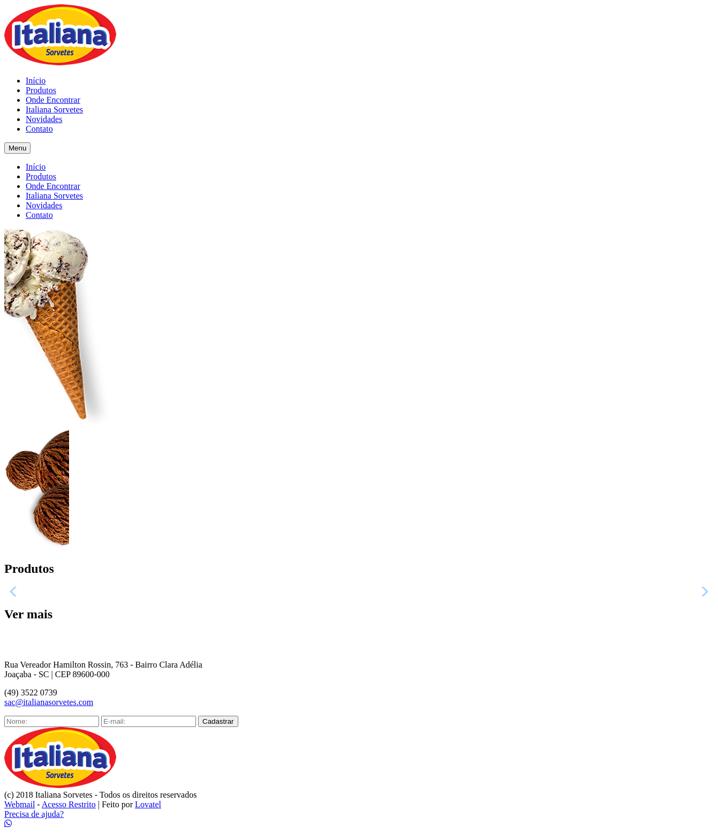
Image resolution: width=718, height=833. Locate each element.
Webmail (19, 804)
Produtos (41, 90)
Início (36, 80)
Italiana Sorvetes (54, 109)
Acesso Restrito (69, 804)
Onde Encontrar (53, 99)
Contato (39, 128)
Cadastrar (218, 721)
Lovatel (148, 804)
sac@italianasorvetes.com (48, 702)
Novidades (44, 119)
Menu (17, 148)
